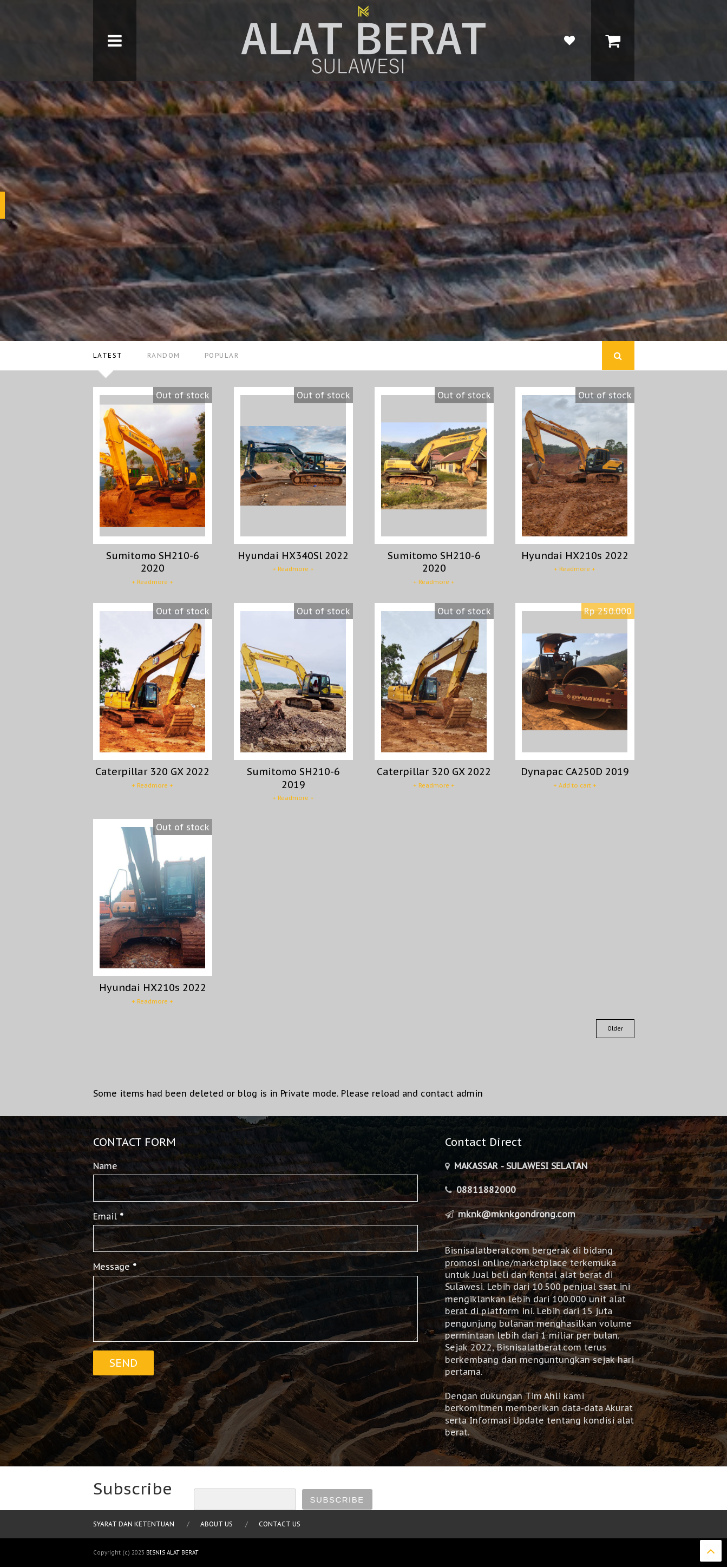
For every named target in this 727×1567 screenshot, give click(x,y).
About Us (216, 1524)
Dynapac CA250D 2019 (575, 771)
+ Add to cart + (575, 785)
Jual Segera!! (152, 204)
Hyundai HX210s (224, 140)
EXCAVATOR (111, 110)
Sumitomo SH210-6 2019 (293, 777)
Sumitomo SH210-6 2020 (152, 561)
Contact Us (279, 1524)
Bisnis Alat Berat (172, 1552)
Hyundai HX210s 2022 (574, 555)
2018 (106, 164)
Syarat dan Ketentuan (133, 1524)
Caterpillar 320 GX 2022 (152, 771)
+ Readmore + (152, 582)
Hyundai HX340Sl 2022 (293, 555)
